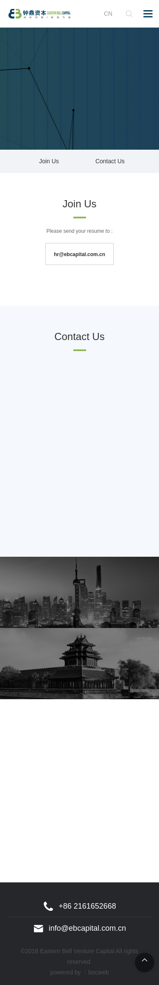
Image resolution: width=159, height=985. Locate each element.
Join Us (49, 161)
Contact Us (110, 161)
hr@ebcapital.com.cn (79, 254)
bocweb (99, 972)
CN (108, 13)
